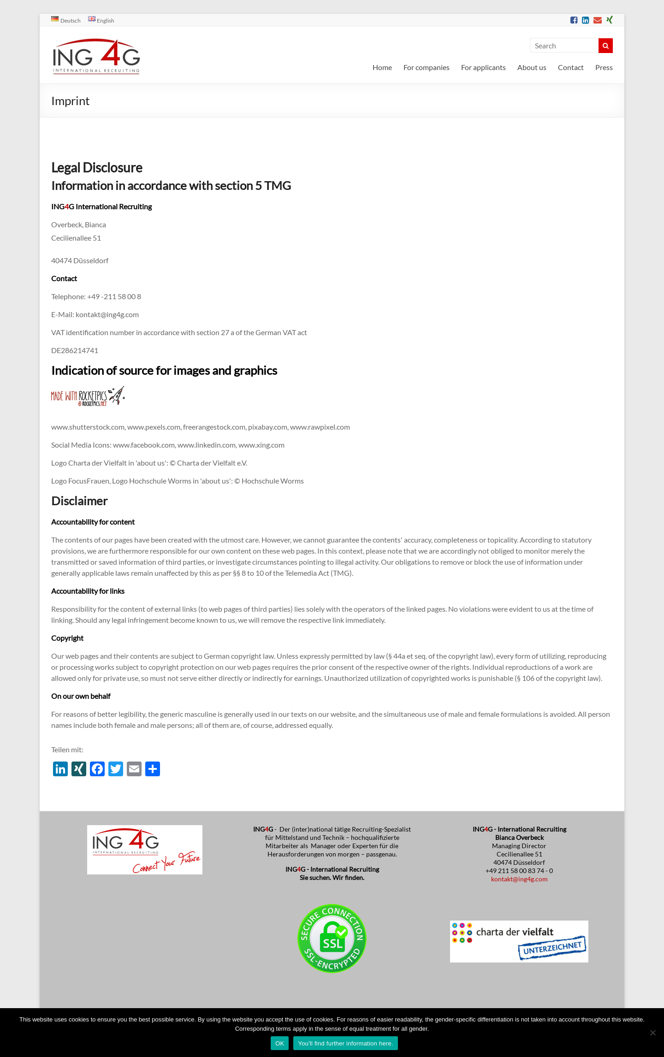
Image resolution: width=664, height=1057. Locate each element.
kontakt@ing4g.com (519, 879)
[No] (652, 1032)
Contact (571, 67)
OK (279, 1043)
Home (382, 67)
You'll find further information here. (345, 1043)
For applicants (483, 67)
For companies (426, 67)
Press (604, 67)
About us (531, 67)
